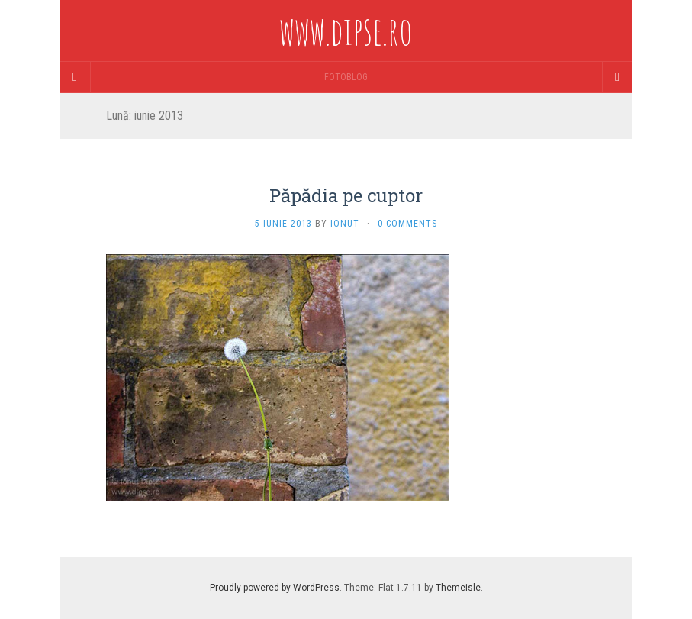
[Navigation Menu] (617, 77)
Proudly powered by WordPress (275, 587)
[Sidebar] (75, 77)
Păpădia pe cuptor (346, 195)
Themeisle (458, 587)
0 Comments (407, 223)
